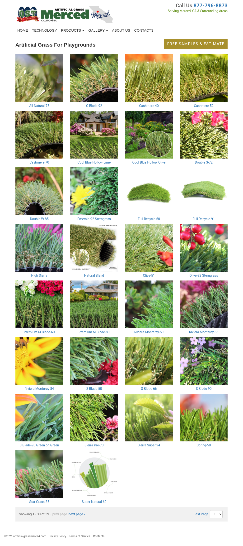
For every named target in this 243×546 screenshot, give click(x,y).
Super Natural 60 (94, 502)
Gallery (98, 30)
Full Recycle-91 (204, 219)
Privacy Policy (57, 536)
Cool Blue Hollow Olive (148, 162)
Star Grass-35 (39, 502)
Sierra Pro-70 (93, 445)
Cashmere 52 (204, 106)
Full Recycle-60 (149, 219)
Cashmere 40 (149, 106)
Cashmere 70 (39, 162)
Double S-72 (204, 162)
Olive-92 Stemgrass (203, 275)
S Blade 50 (94, 389)
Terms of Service (79, 536)
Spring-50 (204, 445)
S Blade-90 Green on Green (39, 445)
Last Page (201, 514)
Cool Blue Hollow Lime (94, 162)
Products (72, 30)
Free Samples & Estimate (195, 44)
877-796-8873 (210, 6)
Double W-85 (39, 219)
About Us (121, 30)
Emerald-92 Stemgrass (94, 219)
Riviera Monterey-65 (203, 332)
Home (22, 30)
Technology (44, 30)
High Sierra (39, 275)
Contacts (144, 30)
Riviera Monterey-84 (39, 389)
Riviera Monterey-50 (149, 332)
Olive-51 (149, 275)
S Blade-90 (203, 389)
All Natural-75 (39, 106)
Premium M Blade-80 (94, 332)
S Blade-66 (149, 389)
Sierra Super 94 (149, 445)
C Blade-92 (94, 106)
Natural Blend (94, 275)
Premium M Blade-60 (39, 332)
